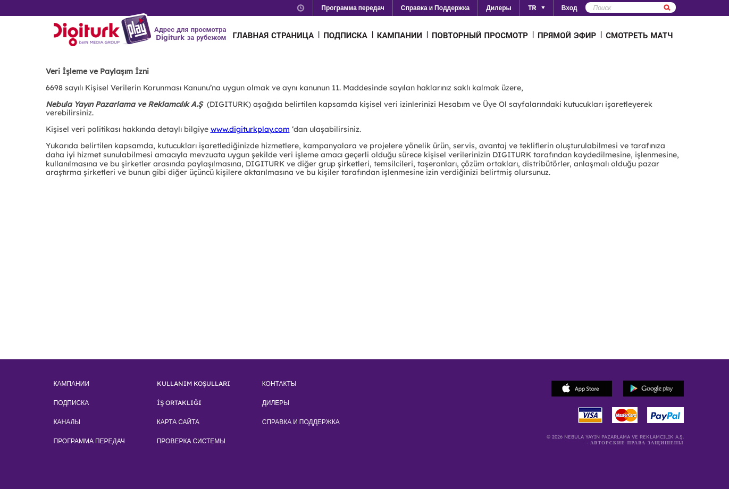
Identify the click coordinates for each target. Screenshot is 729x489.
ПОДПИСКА (345, 35)
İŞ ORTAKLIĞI (179, 403)
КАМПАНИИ (399, 35)
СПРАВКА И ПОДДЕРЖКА (301, 422)
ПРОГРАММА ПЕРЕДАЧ (89, 441)
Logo (104, 30)
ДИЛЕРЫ (275, 403)
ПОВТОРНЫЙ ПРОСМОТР (480, 35)
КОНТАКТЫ (279, 384)
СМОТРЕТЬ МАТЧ (639, 35)
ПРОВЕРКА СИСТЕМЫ (191, 441)
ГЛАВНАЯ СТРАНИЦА (273, 35)
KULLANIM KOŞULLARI (193, 384)
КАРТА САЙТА (178, 422)
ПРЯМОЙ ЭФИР (567, 35)
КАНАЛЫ (67, 422)
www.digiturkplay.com (250, 129)
